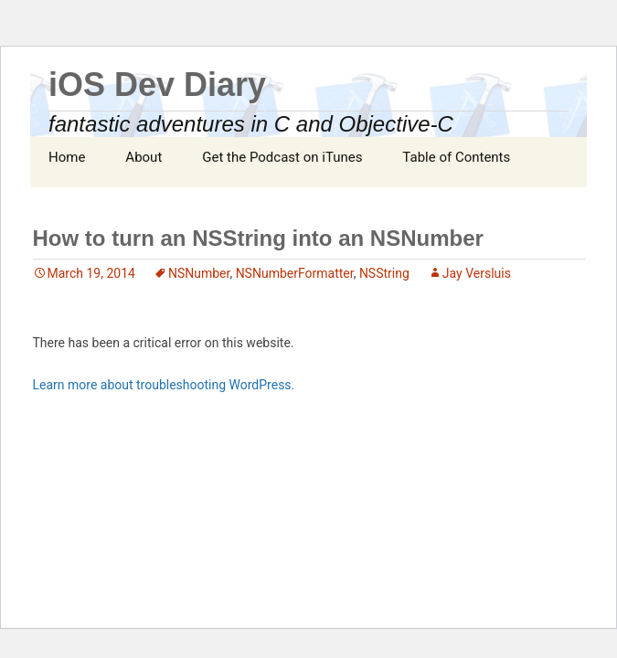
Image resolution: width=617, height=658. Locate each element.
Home (66, 157)
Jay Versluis (476, 273)
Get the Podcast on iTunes (282, 157)
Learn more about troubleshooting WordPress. (164, 384)
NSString (384, 273)
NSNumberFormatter (295, 273)
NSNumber (198, 273)
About (143, 157)
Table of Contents (456, 157)
